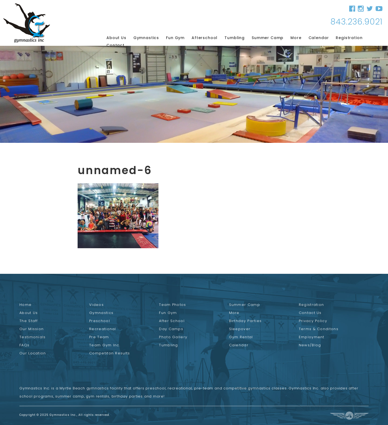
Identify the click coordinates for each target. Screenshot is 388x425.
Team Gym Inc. (104, 345)
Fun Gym (175, 37)
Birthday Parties (245, 320)
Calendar (319, 37)
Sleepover (240, 328)
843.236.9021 (356, 21)
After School (172, 320)
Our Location (32, 353)
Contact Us (310, 312)
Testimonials (32, 337)
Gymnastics (146, 37)
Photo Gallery (173, 337)
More (295, 37)
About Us (116, 37)
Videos (96, 304)
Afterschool (204, 37)
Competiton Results (109, 353)
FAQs (24, 345)
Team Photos (172, 304)
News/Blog (310, 345)
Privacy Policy (313, 320)
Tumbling (234, 37)
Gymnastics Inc (27, 23)
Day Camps (171, 328)
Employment (311, 337)
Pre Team (99, 337)
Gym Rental (241, 337)
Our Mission (31, 328)
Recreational (102, 328)
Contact (115, 45)
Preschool (99, 320)
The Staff (28, 320)
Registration (349, 37)
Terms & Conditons (318, 328)
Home (25, 304)
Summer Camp (267, 37)
